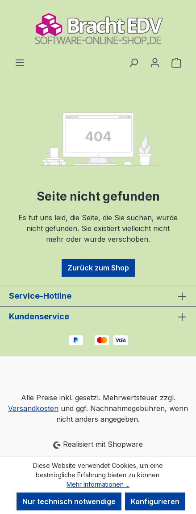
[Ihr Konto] (155, 62)
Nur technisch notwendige (69, 501)
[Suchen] (133, 62)
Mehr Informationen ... (98, 484)
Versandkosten (33, 408)
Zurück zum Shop (98, 267)
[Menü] (19, 62)
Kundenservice (39, 316)
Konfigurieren (155, 501)
